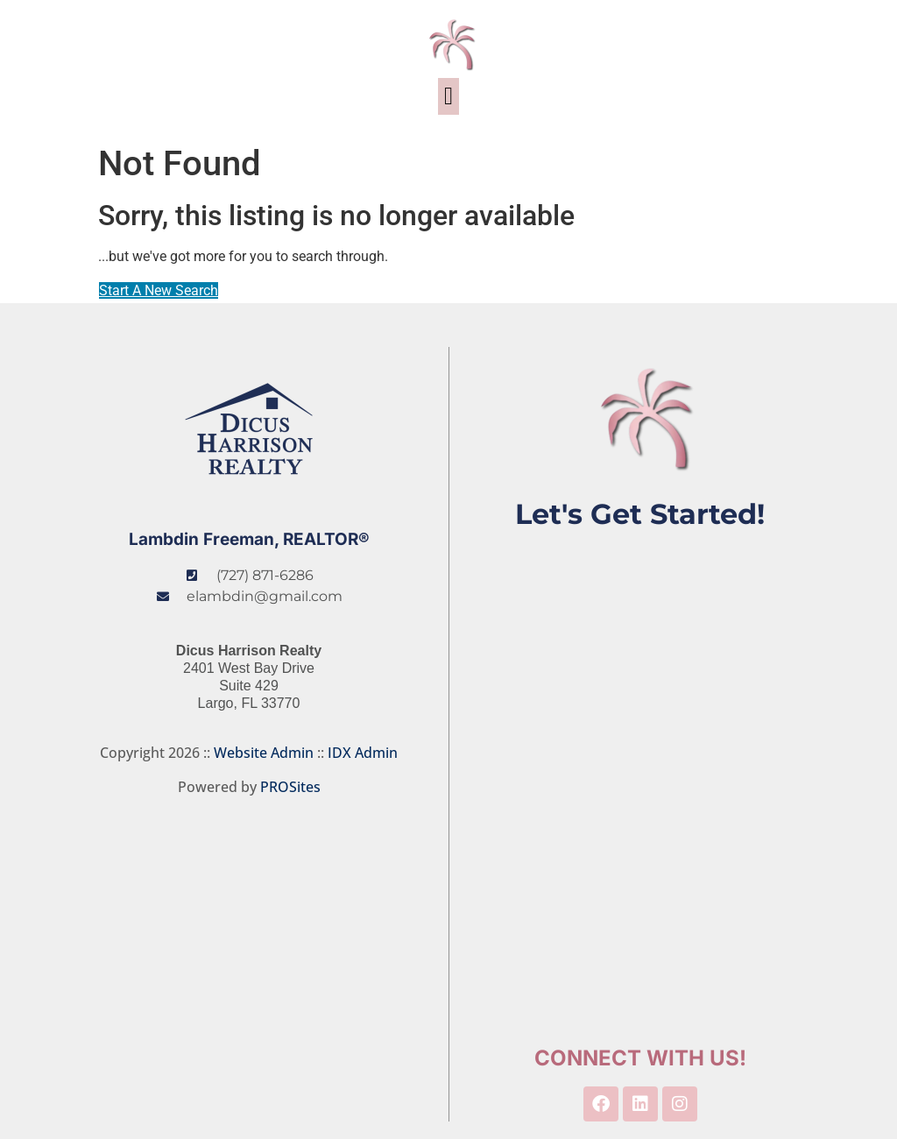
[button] (448, 96)
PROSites (290, 786)
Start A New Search (158, 290)
